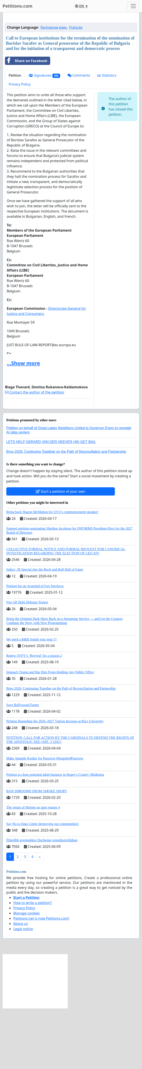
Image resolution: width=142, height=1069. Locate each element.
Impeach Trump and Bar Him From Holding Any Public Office (50, 733)
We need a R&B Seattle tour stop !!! (31, 700)
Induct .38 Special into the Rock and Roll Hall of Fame (44, 630)
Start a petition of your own (60, 552)
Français (76, 88)
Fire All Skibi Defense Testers (27, 663)
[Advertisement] (71, 49)
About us (20, 984)
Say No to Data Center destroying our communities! (42, 884)
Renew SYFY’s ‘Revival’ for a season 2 (34, 716)
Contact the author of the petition (34, 453)
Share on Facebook (26, 121)
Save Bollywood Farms (22, 766)
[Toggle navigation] (133, 6)
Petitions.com (17, 6)
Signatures (44, 136)
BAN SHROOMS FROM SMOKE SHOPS (36, 852)
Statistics (106, 136)
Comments (79, 136)
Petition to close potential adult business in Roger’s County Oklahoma (55, 835)
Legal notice (23, 989)
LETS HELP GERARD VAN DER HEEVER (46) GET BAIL (51, 502)
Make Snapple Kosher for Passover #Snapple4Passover (44, 819)
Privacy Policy (20, 145)
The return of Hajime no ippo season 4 (33, 868)
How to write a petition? (32, 963)
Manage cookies (26, 974)
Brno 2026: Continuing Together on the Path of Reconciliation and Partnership (66, 512)
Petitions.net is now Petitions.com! (41, 979)
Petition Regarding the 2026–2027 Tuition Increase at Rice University (55, 782)
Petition (15, 136)
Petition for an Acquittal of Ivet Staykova (35, 647)
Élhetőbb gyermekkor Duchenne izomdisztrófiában (41, 901)
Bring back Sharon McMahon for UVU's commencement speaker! (52, 573)
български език (54, 88)
